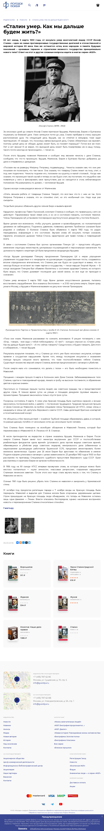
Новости (23, 20)
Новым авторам (10, 737)
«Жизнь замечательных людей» (67, 722)
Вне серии (58, 744)
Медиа (6, 733)
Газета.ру (8, 508)
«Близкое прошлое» (63, 748)
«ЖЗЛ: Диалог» (60, 729)
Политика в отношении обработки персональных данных (49, 810)
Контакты (7, 748)
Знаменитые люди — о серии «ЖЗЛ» (85, 773)
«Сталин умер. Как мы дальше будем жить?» (50, 20)
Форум (73, 770)
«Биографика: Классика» (64, 740)
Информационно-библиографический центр (23, 766)
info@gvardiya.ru (41, 683)
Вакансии (7, 777)
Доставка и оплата (78, 783)
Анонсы (6, 729)
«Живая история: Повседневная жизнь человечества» (77, 733)
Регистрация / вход (78, 758)
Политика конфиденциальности (82, 810)
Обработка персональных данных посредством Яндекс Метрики (52, 812)
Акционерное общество (13, 758)
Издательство (9, 20)
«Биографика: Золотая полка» (67, 737)
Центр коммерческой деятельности (18, 762)
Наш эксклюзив (10, 744)
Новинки (7, 725)
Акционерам (8, 770)
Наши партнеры (10, 773)
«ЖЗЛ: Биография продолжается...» (69, 725)
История (7, 740)
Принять (22, 828)
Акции (72, 786)
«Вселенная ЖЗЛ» (77, 766)
